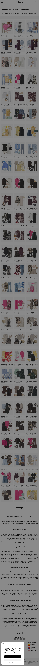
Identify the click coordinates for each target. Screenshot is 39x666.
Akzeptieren (13, 656)
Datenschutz (15, 662)
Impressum (10, 662)
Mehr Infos (13, 659)
